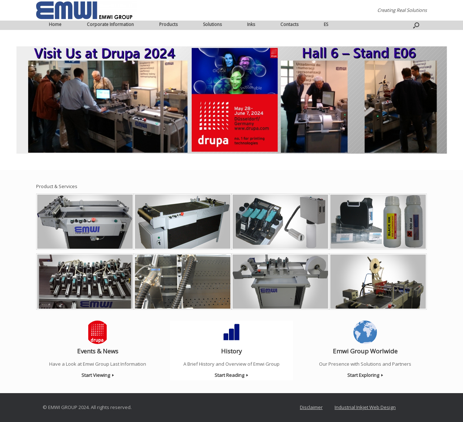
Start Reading (231, 375)
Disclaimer (311, 407)
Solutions (212, 24)
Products (168, 24)
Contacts (289, 24)
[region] (231, 100)
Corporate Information (110, 24)
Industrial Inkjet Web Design (365, 407)
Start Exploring (365, 375)
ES (326, 24)
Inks (251, 24)
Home (55, 24)
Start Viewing (97, 375)
